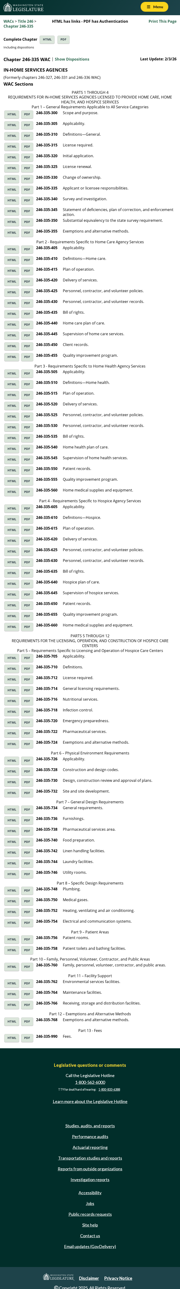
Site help (90, 1224)
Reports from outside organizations (90, 1168)
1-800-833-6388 (109, 1089)
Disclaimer (89, 1278)
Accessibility (90, 1192)
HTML (47, 39)
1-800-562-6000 (90, 1082)
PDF (63, 39)
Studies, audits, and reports (90, 1125)
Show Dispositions (72, 59)
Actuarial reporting (90, 1147)
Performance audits (90, 1136)
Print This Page (162, 21)
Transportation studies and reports (90, 1158)
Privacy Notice (118, 1278)
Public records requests (90, 1214)
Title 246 (25, 21)
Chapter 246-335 (18, 26)
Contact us (90, 1235)
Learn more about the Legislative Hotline (90, 1101)
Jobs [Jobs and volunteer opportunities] (90, 1203)
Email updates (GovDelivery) (90, 1246)
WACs (9, 21)
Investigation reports (90, 1179)
